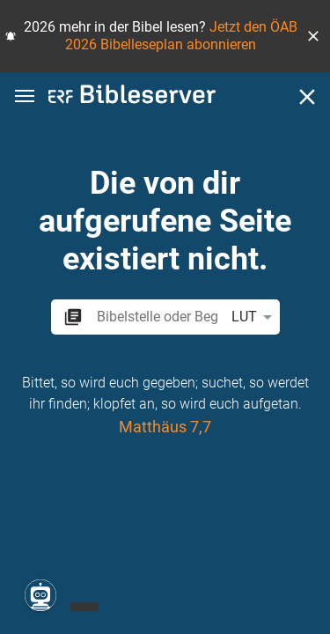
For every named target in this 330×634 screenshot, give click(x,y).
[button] (313, 36)
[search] (156, 316)
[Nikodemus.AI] (40, 595)
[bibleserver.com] (132, 97)
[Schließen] (307, 96)
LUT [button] (254, 317)
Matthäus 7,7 (165, 426)
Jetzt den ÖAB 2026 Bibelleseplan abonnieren (181, 35)
